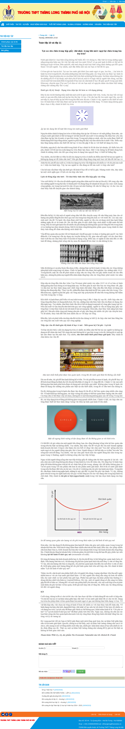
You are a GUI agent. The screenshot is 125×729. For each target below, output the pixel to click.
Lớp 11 (52, 35)
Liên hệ (93, 714)
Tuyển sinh (10, 30)
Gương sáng (88, 24)
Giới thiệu (10, 24)
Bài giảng (4, 50)
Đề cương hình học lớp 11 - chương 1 (59, 702)
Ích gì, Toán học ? (52, 690)
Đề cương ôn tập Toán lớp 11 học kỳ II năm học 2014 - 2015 (66, 705)
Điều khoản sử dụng (105, 714)
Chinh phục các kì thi (9, 42)
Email (104, 1)
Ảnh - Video (21, 30)
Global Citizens (74, 24)
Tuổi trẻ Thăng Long (57, 24)
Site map (122, 1)
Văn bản (98, 24)
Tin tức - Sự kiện (22, 24)
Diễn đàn (113, 1)
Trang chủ (43, 35)
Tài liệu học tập (7, 46)
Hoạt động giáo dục (38, 24)
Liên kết (117, 714)
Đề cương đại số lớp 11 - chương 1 (58, 699)
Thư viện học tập (110, 24)
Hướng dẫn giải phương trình (56, 696)
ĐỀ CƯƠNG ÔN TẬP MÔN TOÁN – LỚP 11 (61, 693)
